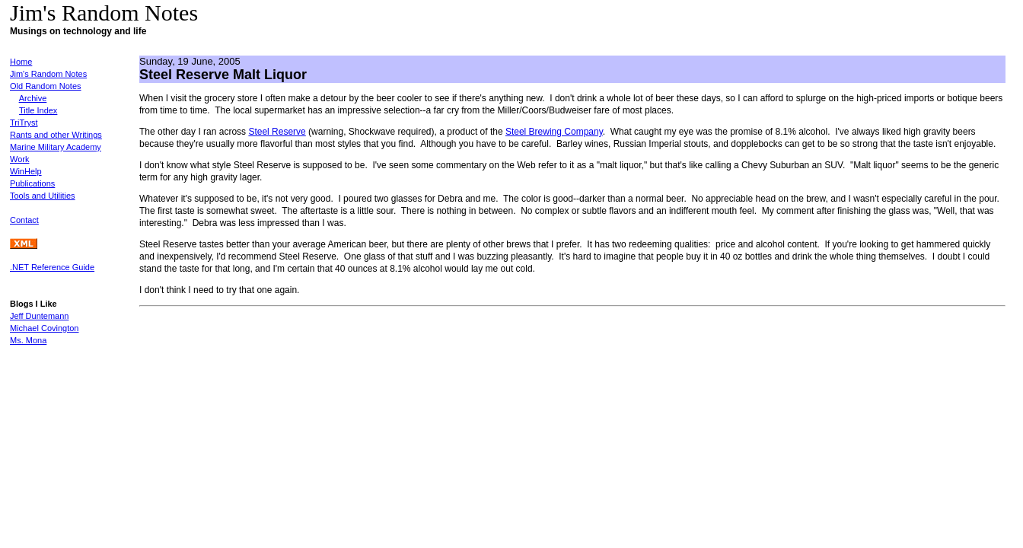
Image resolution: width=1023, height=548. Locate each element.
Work (19, 159)
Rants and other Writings (56, 134)
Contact (24, 220)
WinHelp (26, 171)
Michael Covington (44, 328)
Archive (33, 98)
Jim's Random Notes (48, 73)
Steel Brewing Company (554, 131)
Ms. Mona (28, 340)
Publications (32, 183)
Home (21, 61)
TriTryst (23, 122)
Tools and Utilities (42, 195)
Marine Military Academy (55, 146)
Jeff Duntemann (39, 315)
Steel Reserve (276, 131)
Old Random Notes (45, 86)
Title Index (38, 110)
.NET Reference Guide (52, 267)
